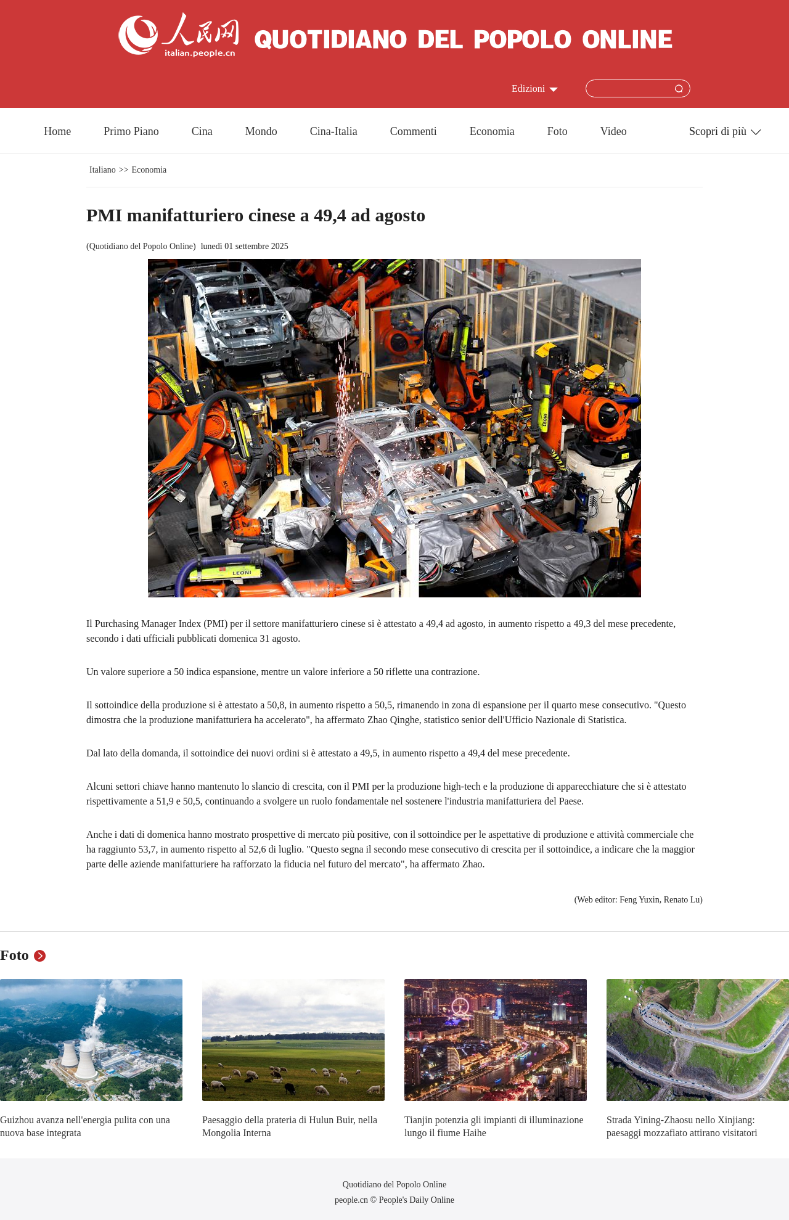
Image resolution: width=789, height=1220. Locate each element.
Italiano (102, 169)
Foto (557, 131)
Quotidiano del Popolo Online (141, 246)
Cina (202, 131)
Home (57, 131)
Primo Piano (131, 131)
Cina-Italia (334, 131)
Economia (492, 131)
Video (613, 131)
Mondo (261, 131)
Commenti (413, 131)
